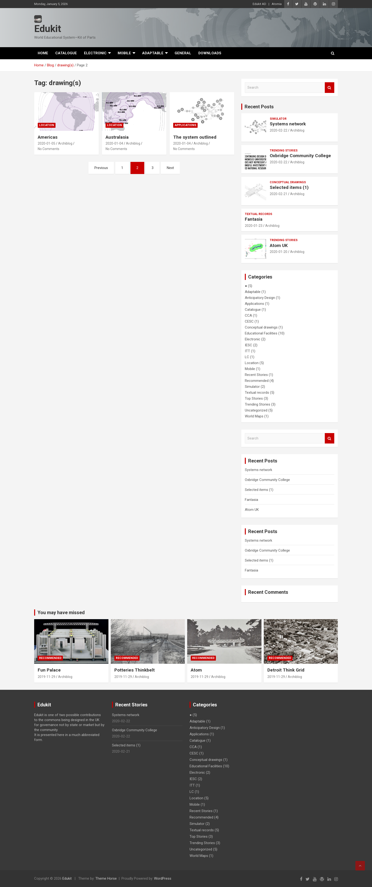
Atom (196, 670)
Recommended (257, 381)
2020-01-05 (46, 143)
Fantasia (253, 219)
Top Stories (254, 398)
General (183, 53)
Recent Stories (256, 375)
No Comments (48, 149)
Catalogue (66, 53)
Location (46, 125)
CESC (249, 321)
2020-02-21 (278, 194)
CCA (248, 315)
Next (170, 168)
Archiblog (65, 143)
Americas (47, 137)
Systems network (288, 124)
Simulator (278, 118)
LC (247, 357)
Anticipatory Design (260, 298)
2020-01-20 (278, 252)
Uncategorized (256, 410)
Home (43, 53)
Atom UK (279, 245)
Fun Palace (49, 670)
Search (329, 87)
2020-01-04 (114, 143)
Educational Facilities (261, 333)
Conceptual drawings (288, 182)
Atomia (277, 4)
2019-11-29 (46, 677)
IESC (248, 345)
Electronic (95, 53)
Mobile (124, 53)
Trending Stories (284, 150)
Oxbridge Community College (300, 155)
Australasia (117, 137)
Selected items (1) (289, 187)
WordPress (162, 878)
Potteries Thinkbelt (134, 670)
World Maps (254, 416)
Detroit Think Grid (285, 670)
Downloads (209, 53)
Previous (101, 168)
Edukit (47, 28)
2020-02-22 (278, 130)
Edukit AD (259, 4)
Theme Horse (106, 878)
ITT (247, 351)
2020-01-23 (253, 226)
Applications (185, 125)
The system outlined (194, 137)
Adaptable (152, 53)
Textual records (258, 214)
